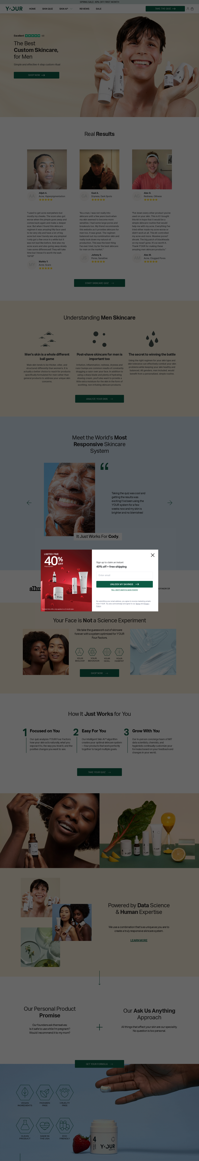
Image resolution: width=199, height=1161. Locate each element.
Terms (138, 604)
